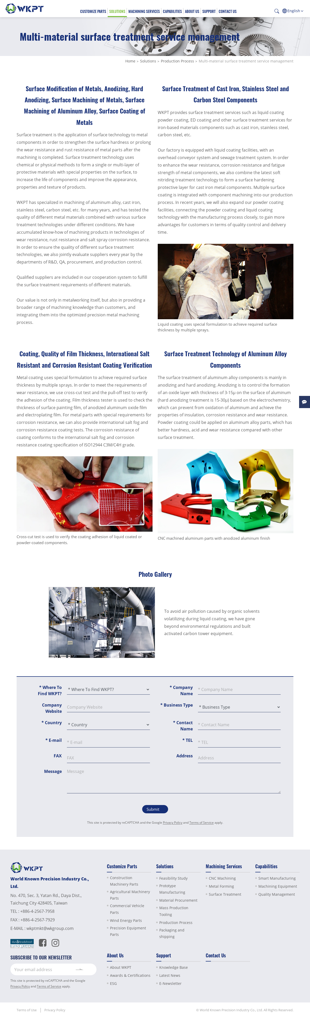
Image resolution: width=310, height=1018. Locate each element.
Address (184, 756)
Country (52, 722)
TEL (187, 740)
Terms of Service (201, 822)
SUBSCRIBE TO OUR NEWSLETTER (41, 957)
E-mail (53, 740)
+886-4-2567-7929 (37, 920)
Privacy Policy (172, 822)
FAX (58, 756)
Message (53, 771)
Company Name (181, 690)
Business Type (176, 705)
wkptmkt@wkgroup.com (50, 928)
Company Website (52, 708)
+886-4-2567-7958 (37, 911)
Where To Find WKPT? (50, 690)
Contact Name (183, 726)
